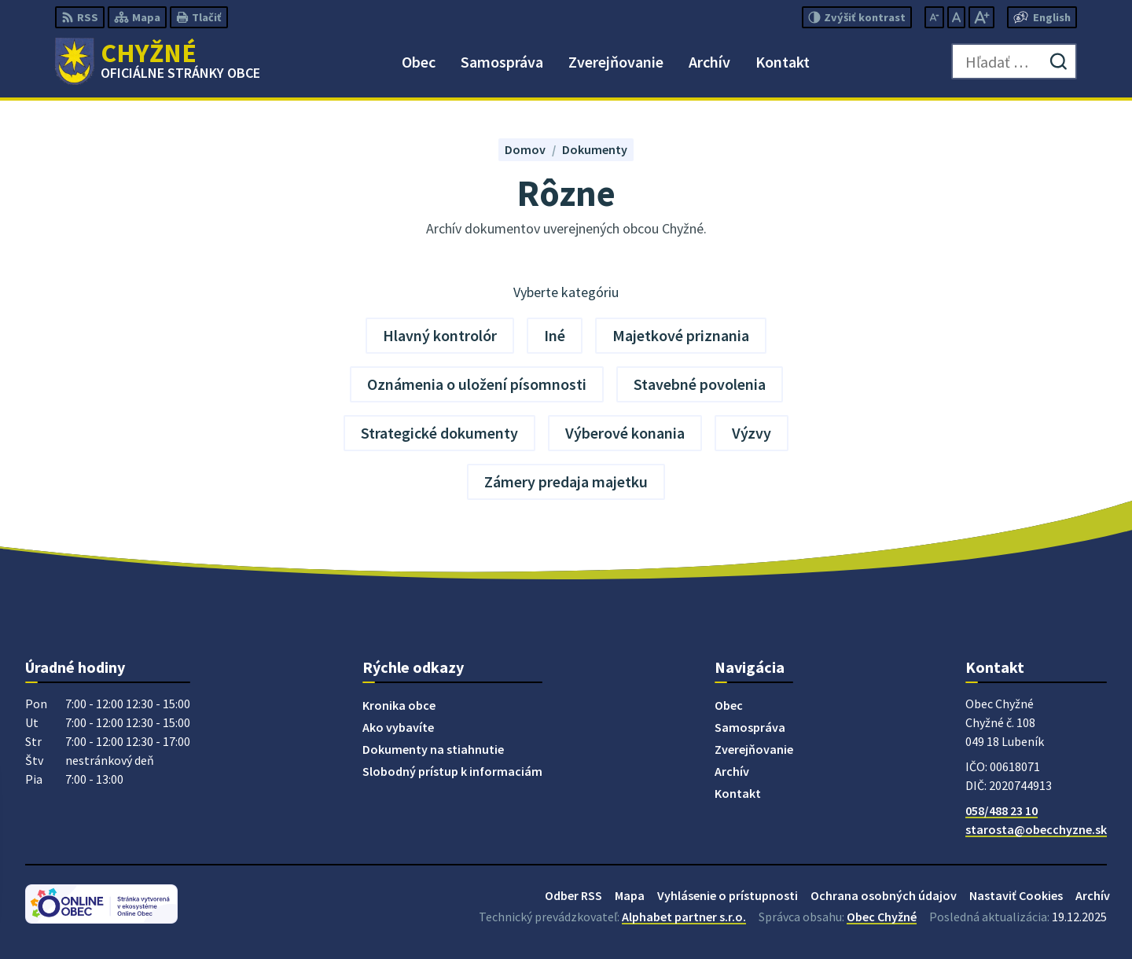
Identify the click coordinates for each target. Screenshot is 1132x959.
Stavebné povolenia (700, 384)
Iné (554, 335)
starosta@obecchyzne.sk (1036, 829)
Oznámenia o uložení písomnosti (476, 384)
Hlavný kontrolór (440, 335)
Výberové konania (625, 433)
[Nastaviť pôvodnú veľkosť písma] (956, 17)
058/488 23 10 (1001, 810)
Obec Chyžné (882, 916)
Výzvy (751, 433)
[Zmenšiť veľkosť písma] (934, 17)
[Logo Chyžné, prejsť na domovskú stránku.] (157, 61)
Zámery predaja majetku (566, 481)
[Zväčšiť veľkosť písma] (981, 17)
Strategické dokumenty (439, 433)
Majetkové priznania (680, 335)
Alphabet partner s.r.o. (684, 916)
